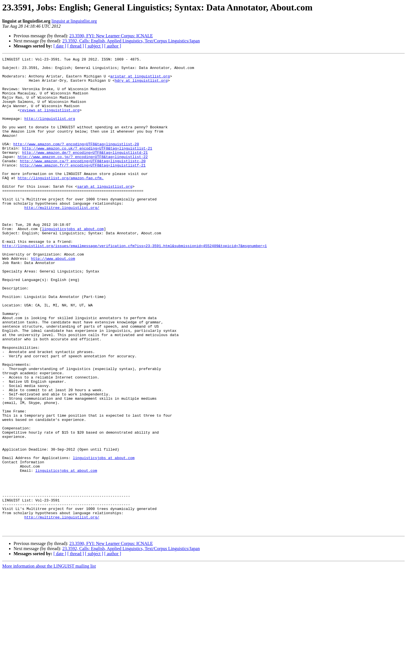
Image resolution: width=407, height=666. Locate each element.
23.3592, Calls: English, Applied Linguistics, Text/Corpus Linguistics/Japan (131, 40)
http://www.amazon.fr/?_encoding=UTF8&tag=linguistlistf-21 (83, 187)
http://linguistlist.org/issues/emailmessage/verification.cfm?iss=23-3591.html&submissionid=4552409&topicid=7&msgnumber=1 (134, 283)
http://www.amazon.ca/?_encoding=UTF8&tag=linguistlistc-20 (83, 182)
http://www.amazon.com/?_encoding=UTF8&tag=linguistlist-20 (76, 161)
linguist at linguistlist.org (74, 21)
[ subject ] (94, 46)
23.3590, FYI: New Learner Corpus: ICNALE (111, 35)
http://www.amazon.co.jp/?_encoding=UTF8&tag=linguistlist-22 (83, 177)
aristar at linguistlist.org (140, 80)
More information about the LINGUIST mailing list (49, 661)
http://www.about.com (53, 299)
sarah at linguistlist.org (104, 212)
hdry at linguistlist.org (141, 85)
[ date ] (59, 46)
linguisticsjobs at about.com (72, 263)
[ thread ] (75, 46)
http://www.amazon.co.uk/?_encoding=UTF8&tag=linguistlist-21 (87, 166)
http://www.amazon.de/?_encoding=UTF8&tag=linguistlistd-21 (85, 171)
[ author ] (112, 46)
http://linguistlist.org (49, 131)
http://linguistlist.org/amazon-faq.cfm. (61, 202)
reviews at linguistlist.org (49, 121)
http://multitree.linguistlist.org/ (61, 238)
